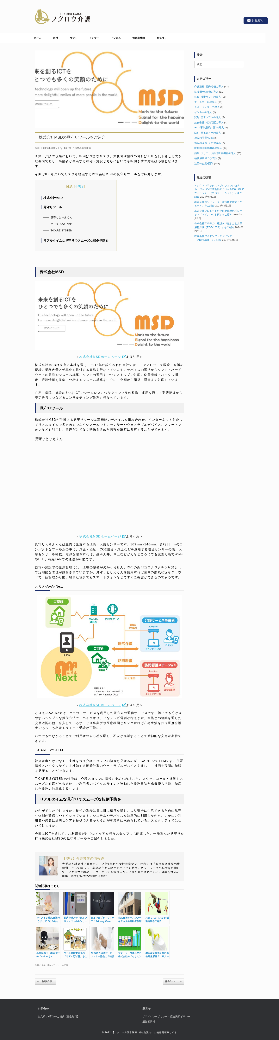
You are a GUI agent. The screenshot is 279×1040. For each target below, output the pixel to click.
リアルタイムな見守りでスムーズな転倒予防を (75, 240)
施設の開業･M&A (204, 137)
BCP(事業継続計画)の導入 (209, 127)
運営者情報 (138, 38)
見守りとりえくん (61, 217)
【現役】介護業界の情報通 (77, 148)
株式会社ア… (173, 981)
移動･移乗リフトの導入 (207, 96)
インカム (116, 38)
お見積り (255, 20)
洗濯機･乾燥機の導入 (206, 91)
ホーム (37, 38)
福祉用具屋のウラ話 (205, 158)
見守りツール (52, 207)
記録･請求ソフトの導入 (207, 117)
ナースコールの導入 (205, 102)
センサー (94, 38)
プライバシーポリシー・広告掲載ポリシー (166, 1016)
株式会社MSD (53, 198)
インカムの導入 (203, 112)
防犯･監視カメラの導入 (207, 132)
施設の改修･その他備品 (207, 143)
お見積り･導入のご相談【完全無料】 (58, 1016)
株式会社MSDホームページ (100, 356)
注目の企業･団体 (43, 965)
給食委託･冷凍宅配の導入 (208, 122)
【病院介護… (45, 981)
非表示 (79, 186)
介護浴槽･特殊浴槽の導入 (208, 86)
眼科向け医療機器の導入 (208, 148)
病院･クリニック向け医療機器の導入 (215, 153)
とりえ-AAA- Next (61, 223)
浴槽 (55, 38)
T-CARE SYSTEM (61, 230)
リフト (73, 38)
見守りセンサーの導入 (207, 107)
